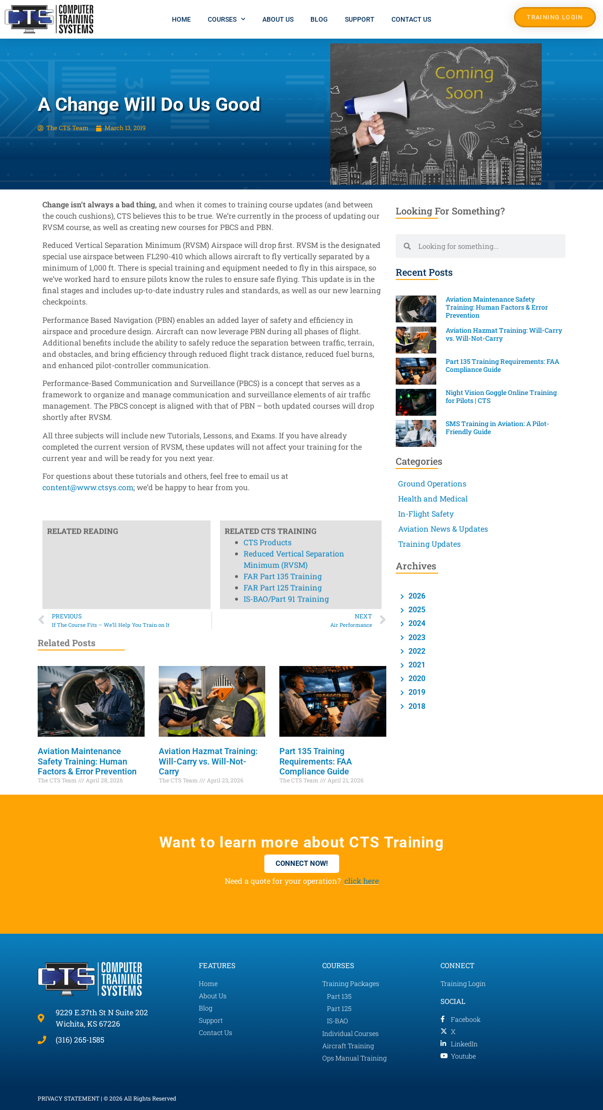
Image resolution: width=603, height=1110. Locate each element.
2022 (416, 651)
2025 (416, 609)
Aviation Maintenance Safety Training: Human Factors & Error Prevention (87, 761)
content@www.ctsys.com (87, 487)
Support (360, 19)
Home (181, 19)
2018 (416, 706)
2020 (416, 678)
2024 (416, 623)
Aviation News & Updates (443, 529)
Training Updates (429, 544)
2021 (416, 664)
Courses (226, 19)
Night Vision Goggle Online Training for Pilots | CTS (501, 396)
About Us (277, 19)
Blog (319, 19)
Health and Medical (433, 498)
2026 (416, 596)
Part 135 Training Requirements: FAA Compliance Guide (315, 761)
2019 (416, 692)
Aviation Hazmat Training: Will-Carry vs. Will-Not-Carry (208, 761)
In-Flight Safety (426, 513)
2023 (416, 637)
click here (361, 881)
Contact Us (411, 19)
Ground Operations (432, 483)
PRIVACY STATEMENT (68, 1098)
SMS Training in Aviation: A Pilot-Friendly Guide (497, 427)
